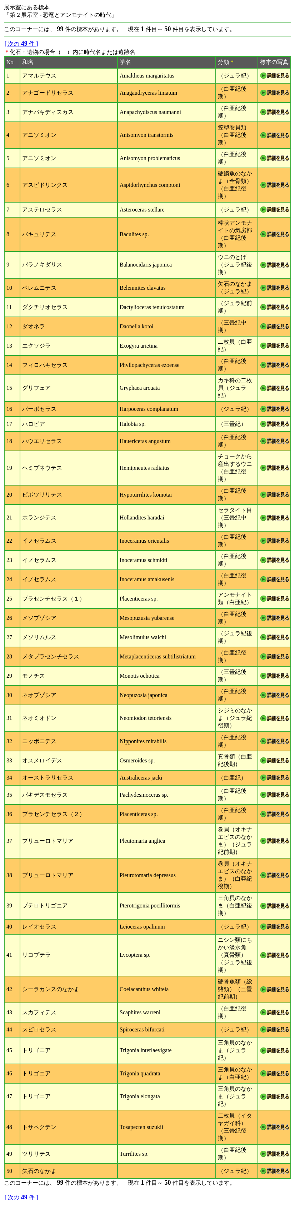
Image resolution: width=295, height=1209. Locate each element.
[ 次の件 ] (21, 44)
